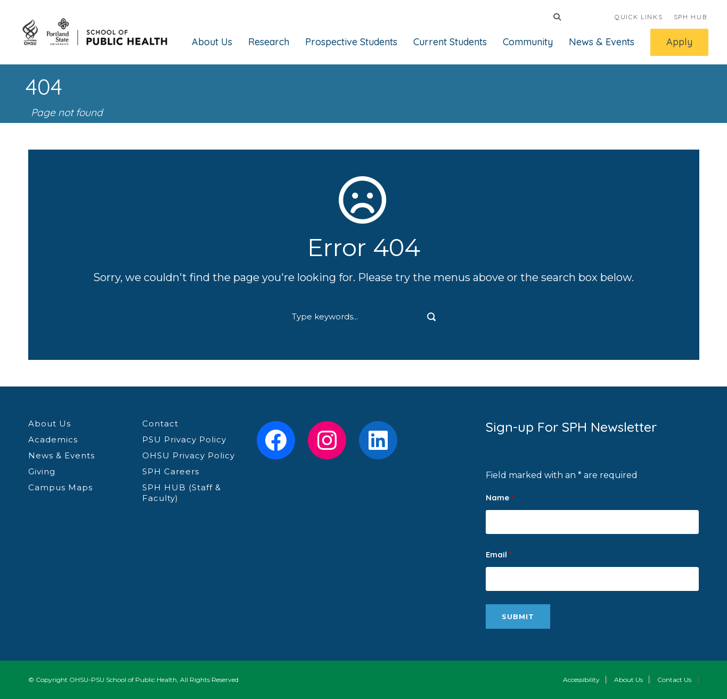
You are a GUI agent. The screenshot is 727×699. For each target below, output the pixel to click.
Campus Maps (60, 487)
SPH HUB (690, 17)
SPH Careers (170, 471)
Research (268, 42)
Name (500, 497)
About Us (212, 42)
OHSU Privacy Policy (188, 455)
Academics (53, 439)
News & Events (601, 42)
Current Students (450, 42)
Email (499, 554)
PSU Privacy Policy (184, 439)
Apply (679, 42)
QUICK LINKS (639, 17)
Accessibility (581, 680)
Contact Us (674, 680)
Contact (160, 423)
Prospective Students (351, 42)
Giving (41, 471)
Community (528, 42)
